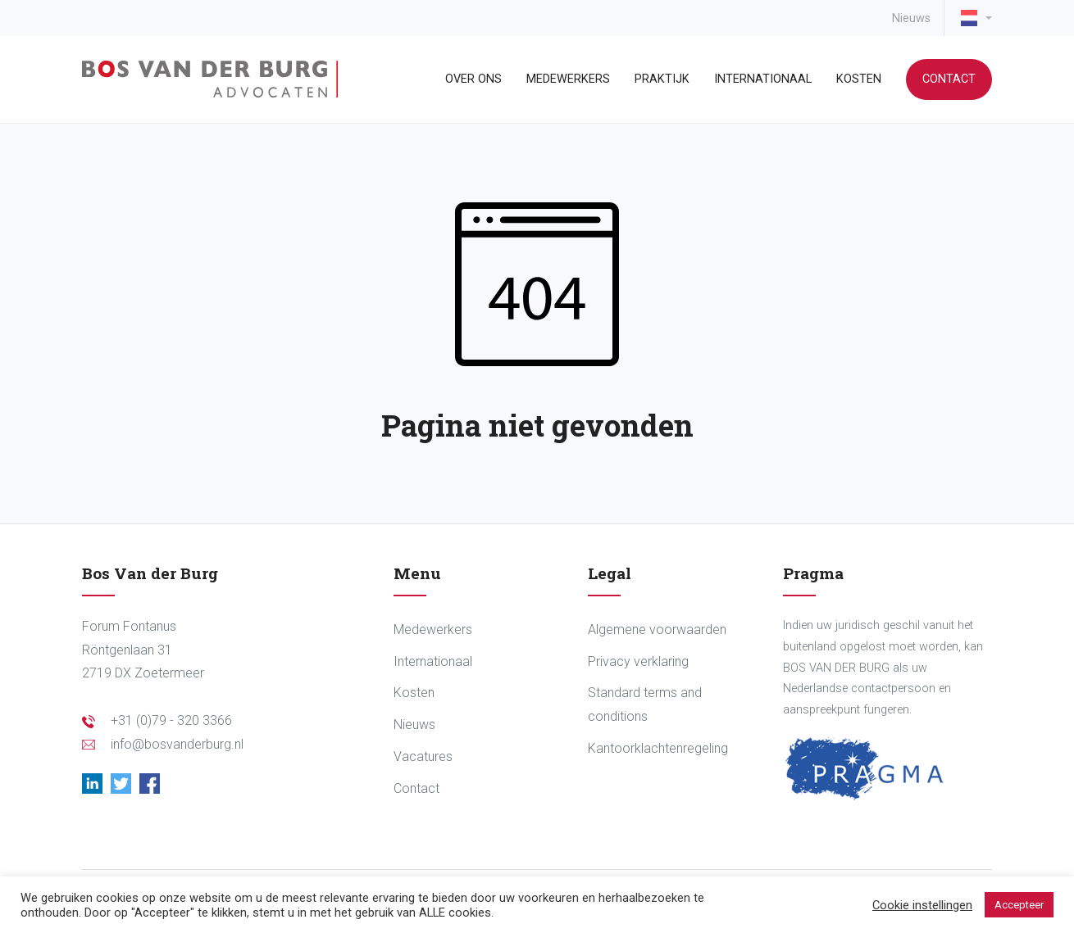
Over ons (473, 79)
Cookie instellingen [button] (922, 905)
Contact (949, 79)
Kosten (858, 79)
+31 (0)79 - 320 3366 (171, 720)
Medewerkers (568, 79)
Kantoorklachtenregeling (658, 748)
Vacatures (423, 756)
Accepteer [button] (1019, 905)
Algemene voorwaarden (657, 629)
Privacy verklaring (638, 661)
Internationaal (763, 79)
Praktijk (662, 79)
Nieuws (911, 18)
